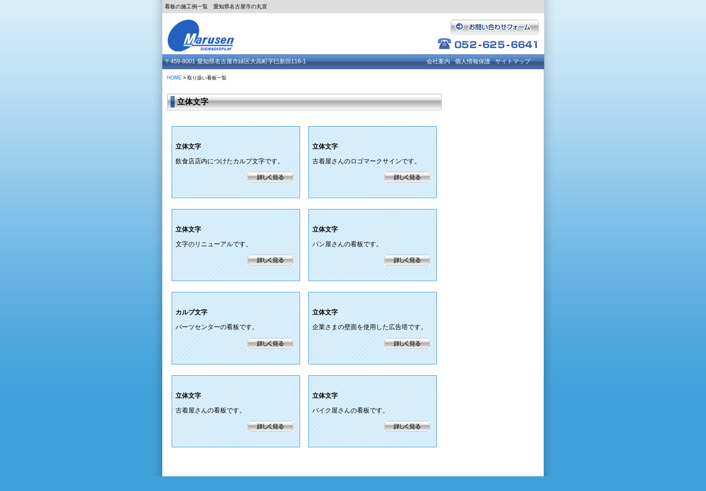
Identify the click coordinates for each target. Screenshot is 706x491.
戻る (406, 463)
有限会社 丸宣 (206, 32)
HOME (174, 77)
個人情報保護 (472, 61)
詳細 (270, 177)
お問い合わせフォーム (493, 26)
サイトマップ (512, 61)
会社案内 (438, 61)
